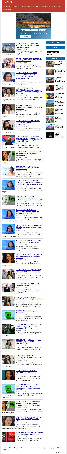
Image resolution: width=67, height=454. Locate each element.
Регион (23, 6)
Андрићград (44, 6)
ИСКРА (8, 2)
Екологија (36, 6)
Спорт (31, 6)
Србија (12, 6)
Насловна (6, 6)
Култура (51, 6)
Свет (27, 6)
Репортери (7, 10)
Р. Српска (18, 6)
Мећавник (57, 6)
